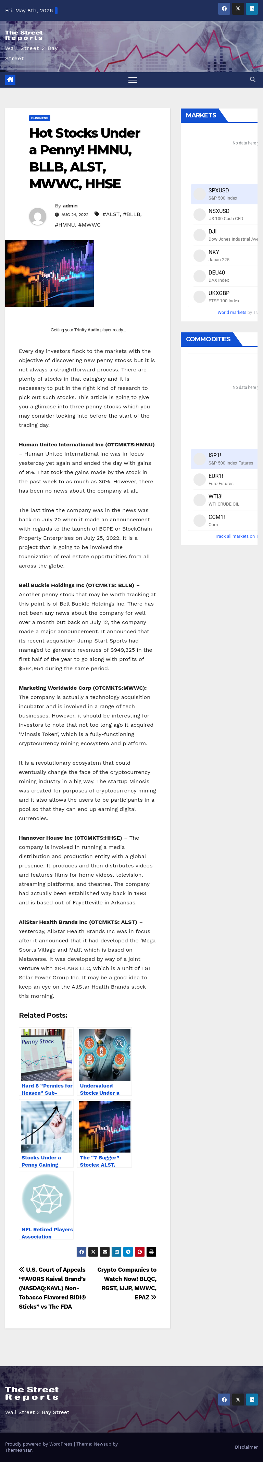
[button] (252, 79)
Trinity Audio (86, 330)
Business (39, 118)
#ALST (111, 214)
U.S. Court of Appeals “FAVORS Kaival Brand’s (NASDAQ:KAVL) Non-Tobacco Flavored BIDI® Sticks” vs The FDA (52, 1288)
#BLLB (131, 214)
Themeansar (18, 1450)
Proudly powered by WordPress (39, 1444)
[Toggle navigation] (132, 80)
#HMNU (65, 224)
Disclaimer (246, 1447)
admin (70, 206)
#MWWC (89, 224)
